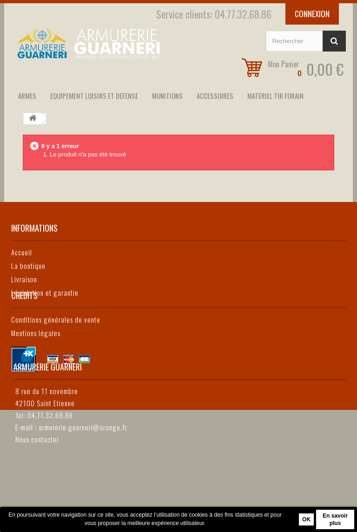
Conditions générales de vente (55, 356)
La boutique (28, 265)
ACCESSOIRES (215, 96)
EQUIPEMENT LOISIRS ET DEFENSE (94, 96)
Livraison (24, 279)
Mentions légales (35, 369)
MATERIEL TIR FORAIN (275, 96)
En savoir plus (335, 519)
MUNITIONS (167, 96)
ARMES (27, 96)
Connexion (312, 13)
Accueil (21, 252)
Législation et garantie (45, 292)
